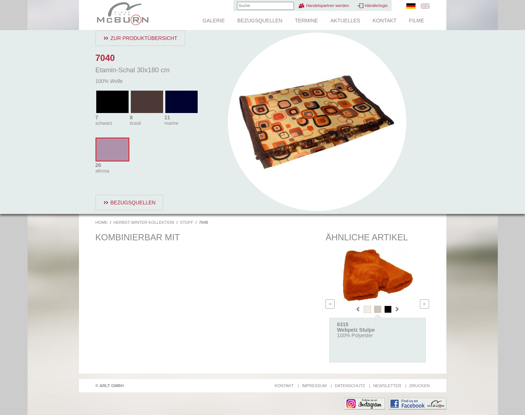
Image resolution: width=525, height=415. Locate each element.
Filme (416, 20)
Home (102, 222)
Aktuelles (345, 20)
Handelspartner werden (327, 5)
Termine (306, 20)
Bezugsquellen (260, 20)
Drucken (419, 385)
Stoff (186, 222)
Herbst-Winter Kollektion (143, 222)
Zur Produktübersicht (144, 38)
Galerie (213, 20)
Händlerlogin (376, 5)
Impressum (314, 385)
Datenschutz (350, 385)
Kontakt (384, 20)
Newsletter (387, 385)
